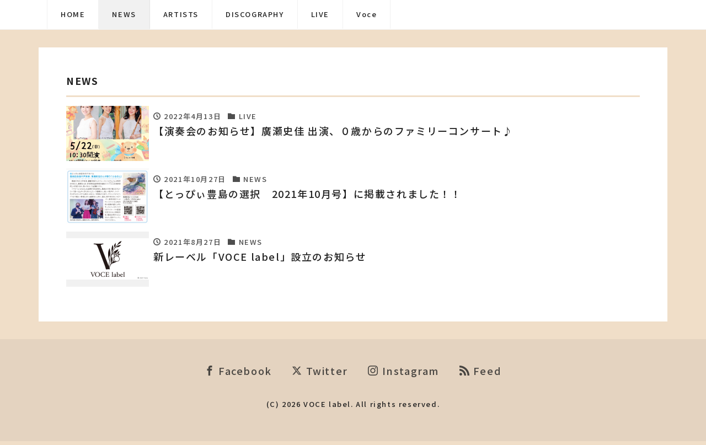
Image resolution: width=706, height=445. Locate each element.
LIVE (320, 14)
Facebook (238, 374)
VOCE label (327, 407)
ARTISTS (181, 14)
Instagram (403, 374)
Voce (366, 14)
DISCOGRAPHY (255, 14)
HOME (73, 14)
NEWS (124, 14)
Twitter (319, 374)
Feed (480, 374)
